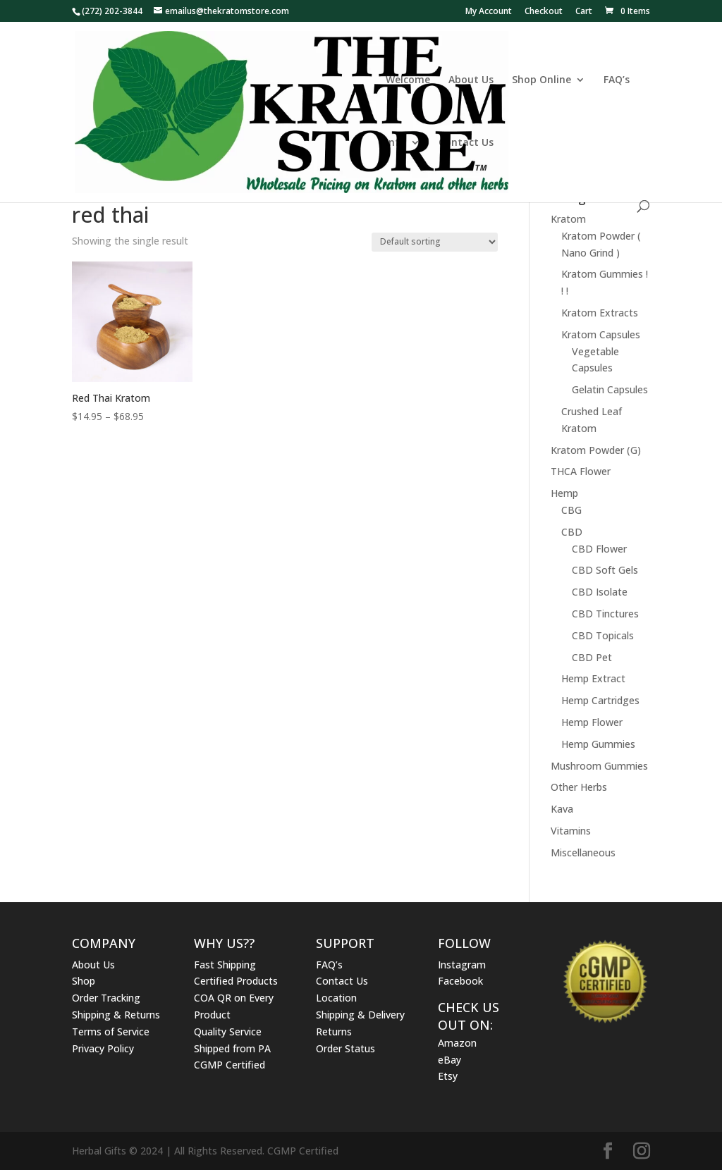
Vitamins (571, 830)
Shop (83, 980)
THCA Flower (581, 471)
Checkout (544, 12)
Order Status (345, 1048)
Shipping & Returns (116, 1014)
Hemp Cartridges (600, 700)
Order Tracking (106, 997)
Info (396, 143)
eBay (449, 1059)
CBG (571, 510)
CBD (571, 531)
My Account (488, 12)
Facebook (460, 980)
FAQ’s (617, 80)
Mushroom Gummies (599, 765)
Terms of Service (110, 1031)
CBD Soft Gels (605, 570)
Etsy (448, 1076)
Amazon (457, 1042)
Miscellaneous (583, 852)
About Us (471, 80)
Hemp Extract (593, 678)
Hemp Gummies (598, 744)
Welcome (408, 80)
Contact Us (466, 143)
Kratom (568, 219)
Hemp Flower (592, 722)
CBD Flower (599, 548)
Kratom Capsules (600, 334)
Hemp (564, 493)
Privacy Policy (103, 1048)
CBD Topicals (603, 635)
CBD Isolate (600, 591)
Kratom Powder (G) (596, 450)
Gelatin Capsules (610, 389)
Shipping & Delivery (360, 1014)
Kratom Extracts (599, 312)
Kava (562, 808)
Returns (334, 1031)
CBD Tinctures (605, 613)
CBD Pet (592, 657)
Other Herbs (579, 787)
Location (336, 997)
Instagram (462, 964)
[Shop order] (435, 242)
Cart (583, 12)
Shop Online (541, 80)
